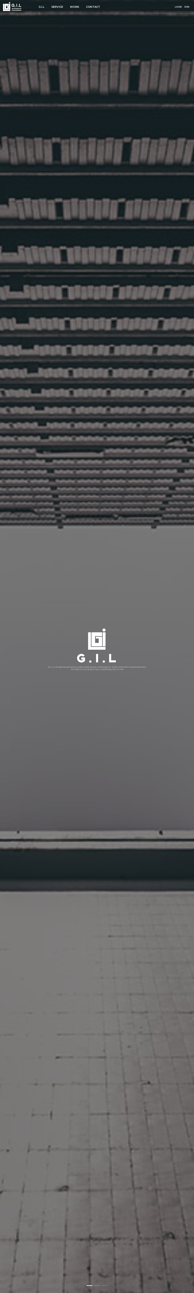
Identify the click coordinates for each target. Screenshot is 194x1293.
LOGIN (178, 6)
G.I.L (42, 7)
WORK (74, 7)
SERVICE (57, 7)
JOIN (186, 6)
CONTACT (93, 7)
